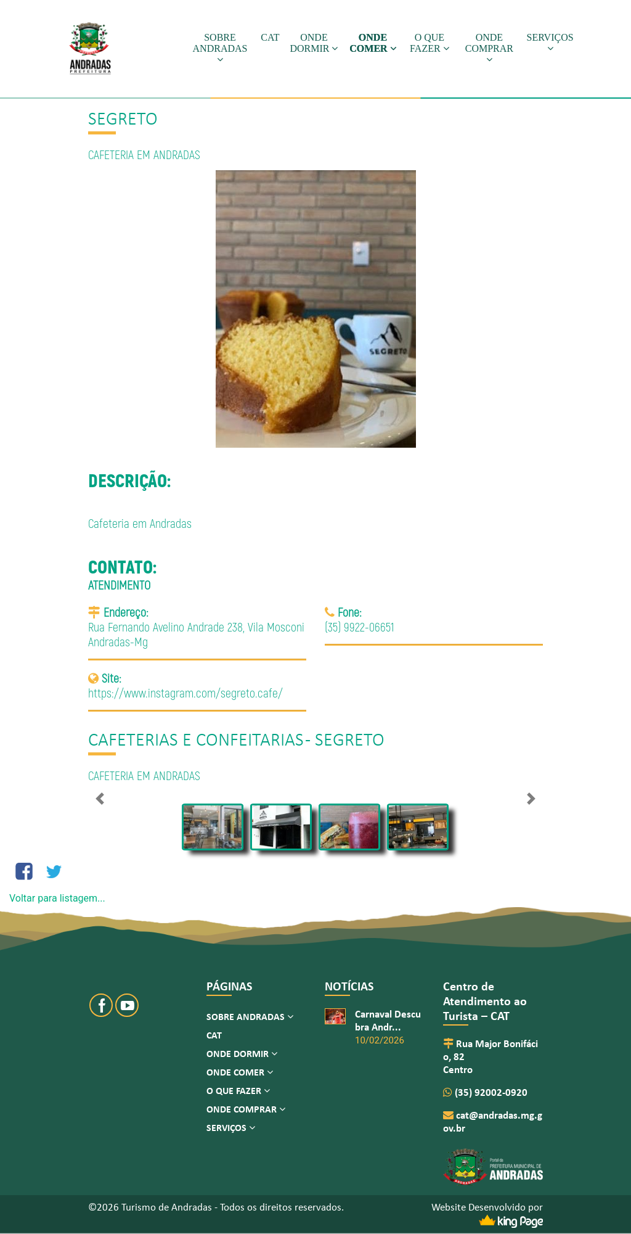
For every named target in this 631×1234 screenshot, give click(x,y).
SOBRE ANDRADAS (220, 48)
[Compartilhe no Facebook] (24, 871)
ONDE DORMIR (314, 43)
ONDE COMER (372, 43)
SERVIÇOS (550, 42)
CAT (270, 37)
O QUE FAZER (429, 43)
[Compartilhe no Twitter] (53, 871)
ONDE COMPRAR (489, 48)
